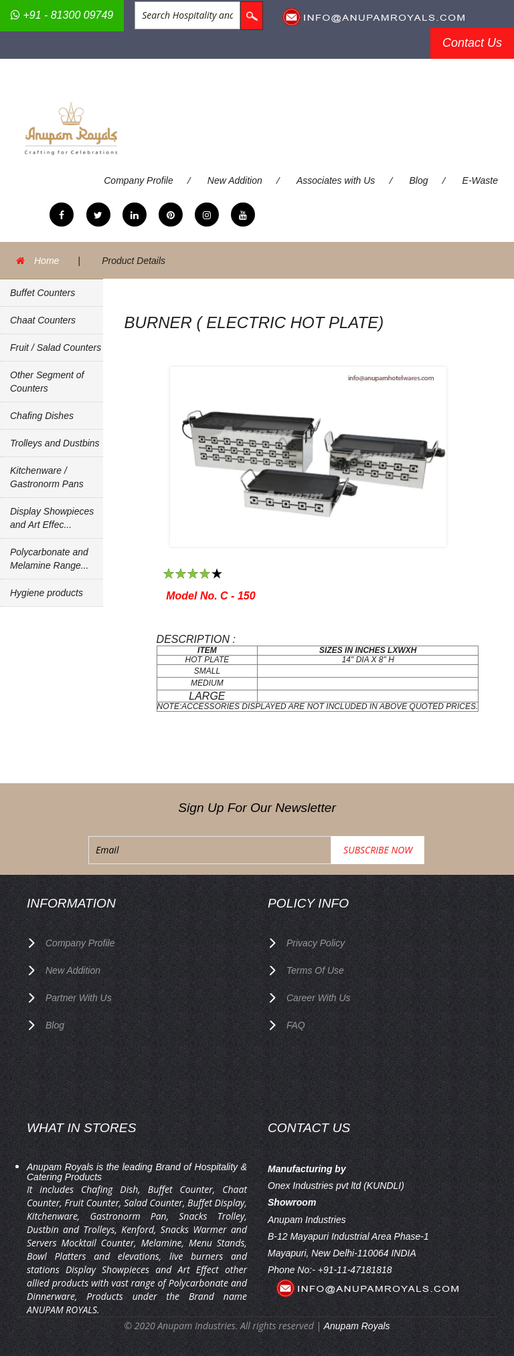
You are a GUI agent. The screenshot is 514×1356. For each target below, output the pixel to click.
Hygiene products (46, 592)
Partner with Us (79, 997)
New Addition (234, 180)
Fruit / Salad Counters (55, 347)
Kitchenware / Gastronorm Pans (47, 477)
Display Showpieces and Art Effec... (52, 518)
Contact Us (472, 42)
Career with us (318, 997)
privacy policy (315, 943)
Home (46, 260)
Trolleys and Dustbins (55, 443)
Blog (418, 180)
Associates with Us (335, 180)
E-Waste (480, 180)
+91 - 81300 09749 (62, 15)
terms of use (315, 970)
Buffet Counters (42, 292)
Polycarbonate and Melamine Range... (49, 559)
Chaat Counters (43, 320)
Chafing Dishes (42, 415)
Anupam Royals (357, 1326)
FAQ (295, 1025)
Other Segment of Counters (47, 382)
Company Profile (138, 180)
